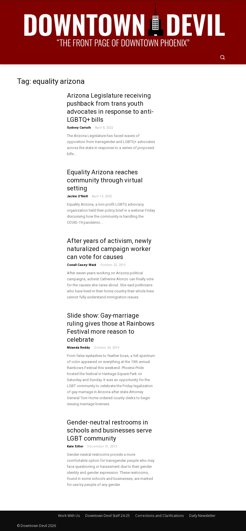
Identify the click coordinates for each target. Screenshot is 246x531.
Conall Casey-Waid (81, 265)
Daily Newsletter (202, 515)
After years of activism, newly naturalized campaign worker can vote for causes (109, 248)
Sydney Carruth (79, 128)
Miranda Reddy (78, 348)
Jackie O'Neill (77, 196)
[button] (222, 58)
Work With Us (69, 515)
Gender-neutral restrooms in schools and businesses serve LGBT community (109, 430)
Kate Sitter (75, 446)
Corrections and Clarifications (159, 515)
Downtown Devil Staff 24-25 (107, 515)
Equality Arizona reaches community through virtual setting (105, 180)
